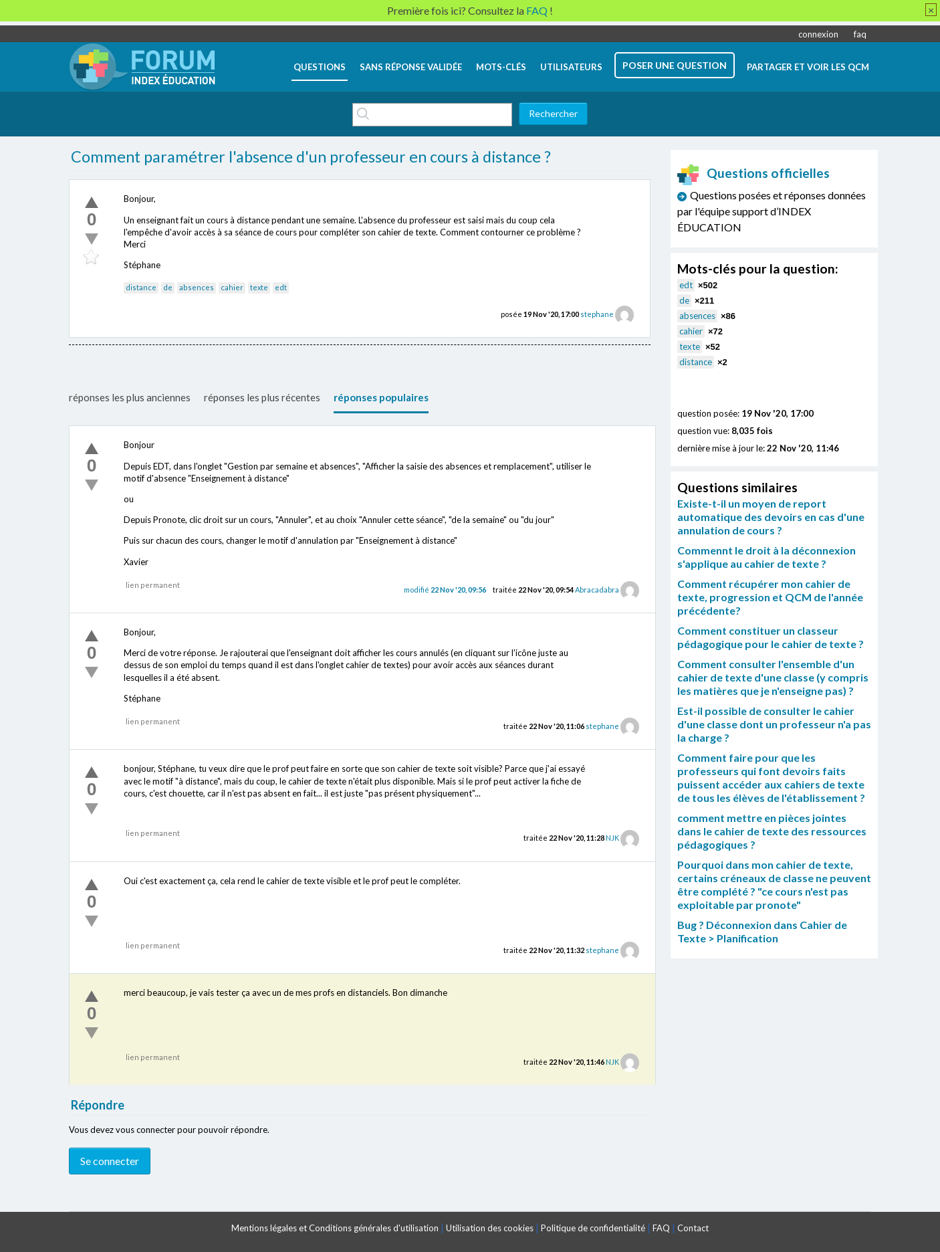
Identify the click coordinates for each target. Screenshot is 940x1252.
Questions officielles (753, 173)
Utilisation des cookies (490, 1228)
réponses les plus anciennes (130, 397)
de (167, 287)
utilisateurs (571, 67)
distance (141, 287)
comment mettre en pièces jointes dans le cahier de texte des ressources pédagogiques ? (771, 831)
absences (196, 287)
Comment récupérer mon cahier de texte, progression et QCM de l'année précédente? (770, 597)
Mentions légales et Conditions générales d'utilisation (335, 1228)
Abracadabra (597, 589)
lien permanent (153, 585)
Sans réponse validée (411, 67)
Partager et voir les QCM (808, 67)
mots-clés (501, 67)
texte (259, 287)
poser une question (674, 65)
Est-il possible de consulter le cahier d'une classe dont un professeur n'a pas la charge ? (774, 724)
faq (860, 34)
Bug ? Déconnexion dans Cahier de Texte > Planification (762, 931)
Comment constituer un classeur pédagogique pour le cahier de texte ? (770, 637)
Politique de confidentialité (593, 1228)
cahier (232, 287)
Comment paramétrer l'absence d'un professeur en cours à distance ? (311, 156)
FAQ (661, 1228)
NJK (612, 837)
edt (281, 287)
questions (319, 67)
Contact (693, 1228)
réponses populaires (381, 397)
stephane (597, 314)
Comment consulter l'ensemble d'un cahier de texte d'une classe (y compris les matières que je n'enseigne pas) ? (772, 677)
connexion (818, 34)
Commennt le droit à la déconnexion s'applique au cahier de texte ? (766, 557)
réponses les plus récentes (262, 397)
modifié (445, 589)
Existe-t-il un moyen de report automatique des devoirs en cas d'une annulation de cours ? (770, 516)
